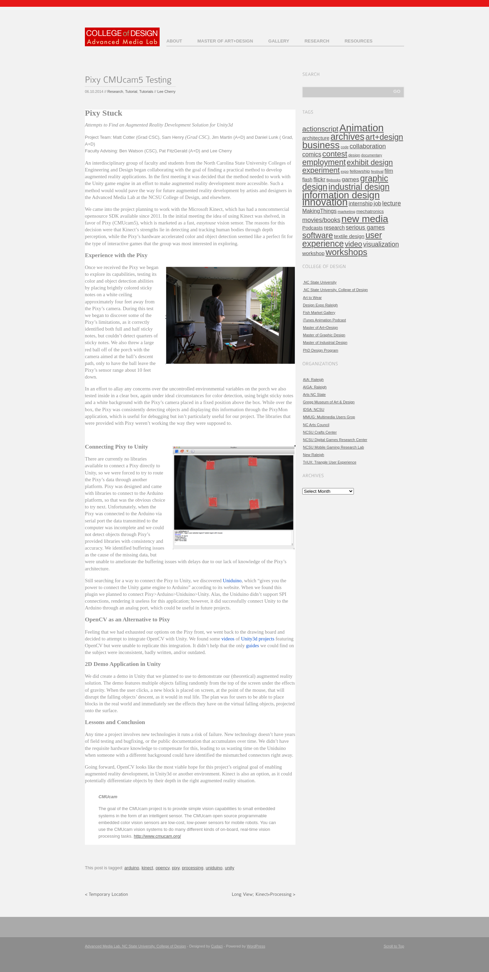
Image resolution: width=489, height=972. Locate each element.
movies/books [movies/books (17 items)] (321, 219)
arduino (131, 867)
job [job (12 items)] (377, 203)
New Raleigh (313, 455)
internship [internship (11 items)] (361, 203)
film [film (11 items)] (388, 171)
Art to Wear (312, 298)
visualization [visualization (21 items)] (381, 244)
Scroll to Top (394, 946)
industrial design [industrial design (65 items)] (359, 186)
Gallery (278, 41)
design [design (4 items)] (354, 155)
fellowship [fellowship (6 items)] (360, 171)
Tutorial (131, 91)
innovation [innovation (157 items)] (325, 201)
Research (317, 41)
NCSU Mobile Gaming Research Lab (333, 447)
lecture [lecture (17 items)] (391, 203)
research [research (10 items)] (334, 228)
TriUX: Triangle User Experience (329, 462)
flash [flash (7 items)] (307, 179)
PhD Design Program (320, 350)
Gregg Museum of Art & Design (329, 402)
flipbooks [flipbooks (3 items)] (333, 180)
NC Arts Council (316, 425)
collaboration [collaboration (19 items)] (367, 146)
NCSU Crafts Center (320, 432)
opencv (162, 867)
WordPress (256, 946)
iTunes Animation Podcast (324, 320)
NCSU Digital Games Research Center (335, 440)
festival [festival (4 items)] (377, 171)
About (174, 41)
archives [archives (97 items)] (347, 137)
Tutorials (146, 91)
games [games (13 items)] (350, 179)
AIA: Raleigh (313, 380)
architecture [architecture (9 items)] (315, 138)
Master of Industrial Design (325, 342)
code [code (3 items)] (344, 147)
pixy (175, 867)
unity (229, 867)
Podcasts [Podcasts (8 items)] (312, 228)
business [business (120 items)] (321, 145)
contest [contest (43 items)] (334, 153)
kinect (147, 867)
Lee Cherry (166, 91)
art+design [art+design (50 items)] (384, 137)
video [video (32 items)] (353, 244)
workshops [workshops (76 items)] (346, 252)
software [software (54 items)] (317, 235)
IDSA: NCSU (313, 409)
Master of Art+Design (225, 41)
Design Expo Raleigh (320, 305)
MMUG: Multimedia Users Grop (329, 417)
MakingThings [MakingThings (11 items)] (319, 211)
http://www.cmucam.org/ (157, 836)
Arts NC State (314, 394)
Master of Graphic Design (324, 335)
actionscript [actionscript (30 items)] (320, 129)
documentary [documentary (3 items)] (371, 155)
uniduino (214, 867)
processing (192, 867)
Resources (359, 41)
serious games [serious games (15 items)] (365, 227)
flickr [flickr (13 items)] (319, 179)
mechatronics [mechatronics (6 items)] (370, 211)
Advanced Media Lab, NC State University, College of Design (135, 946)
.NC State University (320, 282)
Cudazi (217, 946)
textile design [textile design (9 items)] (349, 236)
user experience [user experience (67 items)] (342, 239)
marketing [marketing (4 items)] (346, 211)
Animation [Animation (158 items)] (362, 127)
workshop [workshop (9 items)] (313, 253)
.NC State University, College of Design (335, 290)
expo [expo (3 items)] (345, 171)
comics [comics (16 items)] (311, 154)
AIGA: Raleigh (315, 387)
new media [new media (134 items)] (364, 218)
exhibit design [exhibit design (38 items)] (370, 162)
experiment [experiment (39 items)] (321, 170)
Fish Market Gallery (319, 313)
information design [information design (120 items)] (341, 195)
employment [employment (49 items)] (324, 162)
